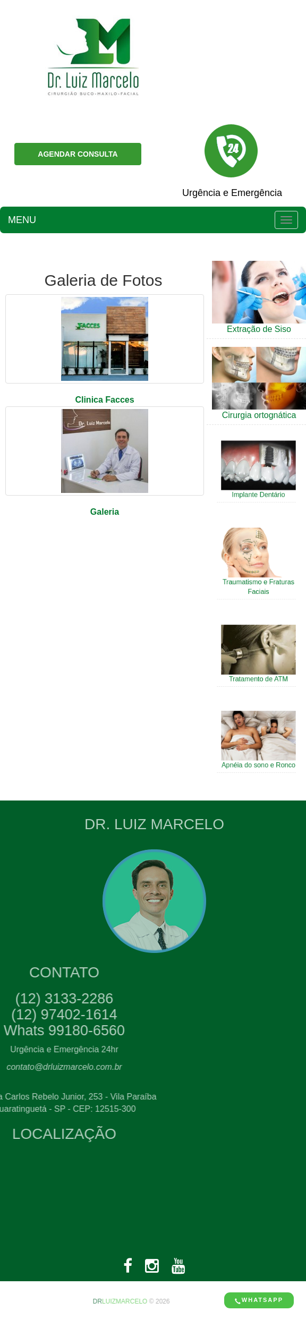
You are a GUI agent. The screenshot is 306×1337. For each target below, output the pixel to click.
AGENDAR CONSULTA (77, 154)
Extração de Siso (259, 329)
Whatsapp (259, 1300)
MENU (22, 220)
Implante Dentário (258, 492)
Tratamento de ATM (258, 675)
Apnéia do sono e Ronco (258, 762)
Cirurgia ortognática (259, 415)
